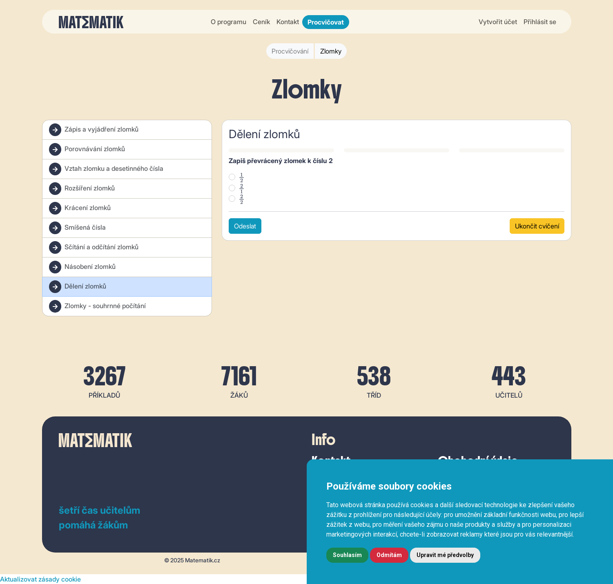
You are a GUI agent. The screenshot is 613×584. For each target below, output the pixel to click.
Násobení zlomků (82, 267)
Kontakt (287, 22)
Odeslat (245, 226)
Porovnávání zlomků (87, 149)
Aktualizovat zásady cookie (40, 579)
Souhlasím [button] (347, 555)
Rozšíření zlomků (82, 188)
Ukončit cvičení (537, 226)
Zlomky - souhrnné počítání (97, 306)
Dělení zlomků (77, 286)
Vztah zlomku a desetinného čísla (106, 169)
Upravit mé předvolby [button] (445, 555)
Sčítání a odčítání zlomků (93, 247)
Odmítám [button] (389, 555)
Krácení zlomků (80, 208)
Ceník (261, 22)
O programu (228, 22)
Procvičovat (326, 22)
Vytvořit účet (498, 22)
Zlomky (330, 51)
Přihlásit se (540, 22)
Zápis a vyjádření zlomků (93, 129)
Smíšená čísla (77, 228)
